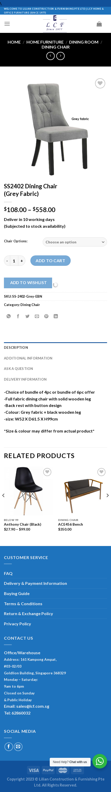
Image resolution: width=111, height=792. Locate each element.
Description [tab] (16, 347)
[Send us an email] (18, 746)
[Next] (107, 505)
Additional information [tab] (28, 358)
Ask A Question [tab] (18, 369)
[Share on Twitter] (27, 316)
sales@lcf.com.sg (32, 706)
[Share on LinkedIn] (56, 316)
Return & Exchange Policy (28, 613)
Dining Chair (56, 46)
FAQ (8, 573)
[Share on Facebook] (18, 316)
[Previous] (3, 505)
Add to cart (50, 260)
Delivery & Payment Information (35, 583)
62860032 (21, 712)
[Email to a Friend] (37, 316)
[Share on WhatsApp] (8, 316)
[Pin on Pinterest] (46, 316)
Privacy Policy (17, 623)
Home (14, 41)
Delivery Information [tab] (25, 379)
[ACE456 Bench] (82, 491)
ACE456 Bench (70, 524)
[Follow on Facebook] (8, 746)
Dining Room (83, 41)
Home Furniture (45, 41)
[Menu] (7, 23)
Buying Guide (17, 593)
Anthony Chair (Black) (22, 524)
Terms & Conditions (23, 603)
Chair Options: (15, 241)
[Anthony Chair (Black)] (28, 491)
